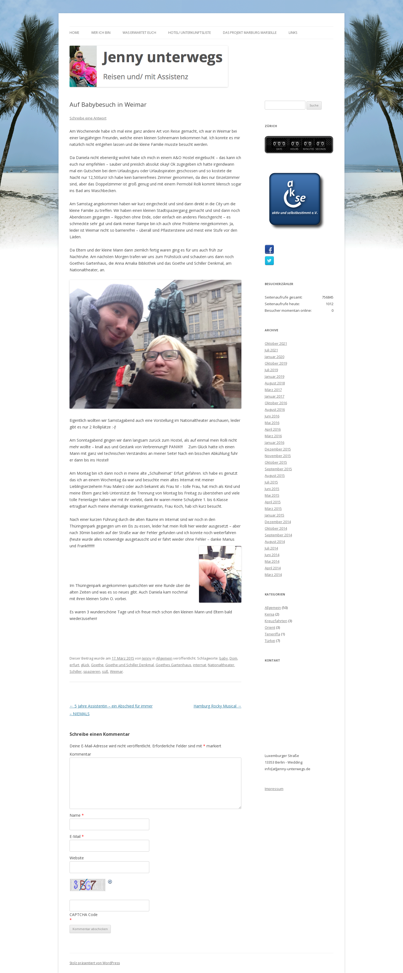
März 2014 (273, 574)
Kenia (269, 614)
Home (74, 32)
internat (199, 664)
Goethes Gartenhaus (173, 664)
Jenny (146, 658)
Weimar (116, 671)
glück (85, 664)
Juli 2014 (271, 548)
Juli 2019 (271, 369)
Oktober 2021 (276, 343)
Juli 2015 (271, 482)
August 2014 (275, 541)
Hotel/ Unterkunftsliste (189, 32)
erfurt (74, 664)
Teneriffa (272, 634)
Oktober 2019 (276, 363)
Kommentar (80, 754)
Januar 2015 (274, 515)
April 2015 (273, 501)
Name (77, 815)
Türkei (270, 640)
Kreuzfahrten (276, 620)
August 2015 (275, 475)
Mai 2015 (272, 495)
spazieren (91, 671)
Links (293, 32)
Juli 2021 (271, 350)
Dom (233, 658)
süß (105, 671)
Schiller (76, 671)
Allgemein (164, 658)
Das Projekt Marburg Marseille (250, 32)
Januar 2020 (274, 356)
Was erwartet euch (139, 32)
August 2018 (275, 383)
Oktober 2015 (276, 462)
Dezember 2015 (278, 449)
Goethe (97, 664)
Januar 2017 (274, 396)
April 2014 (273, 567)
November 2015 (278, 455)
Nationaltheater (221, 664)
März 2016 (273, 435)
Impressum (274, 788)
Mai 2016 (272, 422)
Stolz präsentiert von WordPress (95, 963)
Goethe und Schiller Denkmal (129, 664)
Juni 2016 (272, 416)
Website (77, 857)
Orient (270, 627)
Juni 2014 (272, 554)
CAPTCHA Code (84, 914)
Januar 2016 (274, 442)
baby (223, 658)
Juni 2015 (272, 488)
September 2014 (278, 534)
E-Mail (77, 836)
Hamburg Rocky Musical (217, 706)
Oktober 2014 (276, 528)
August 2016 (275, 409)
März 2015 (273, 508)
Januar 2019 (274, 376)
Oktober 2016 (276, 402)
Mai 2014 (272, 561)
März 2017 (273, 389)
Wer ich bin (101, 32)
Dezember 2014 (278, 521)
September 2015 (278, 468)
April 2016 (273, 429)
